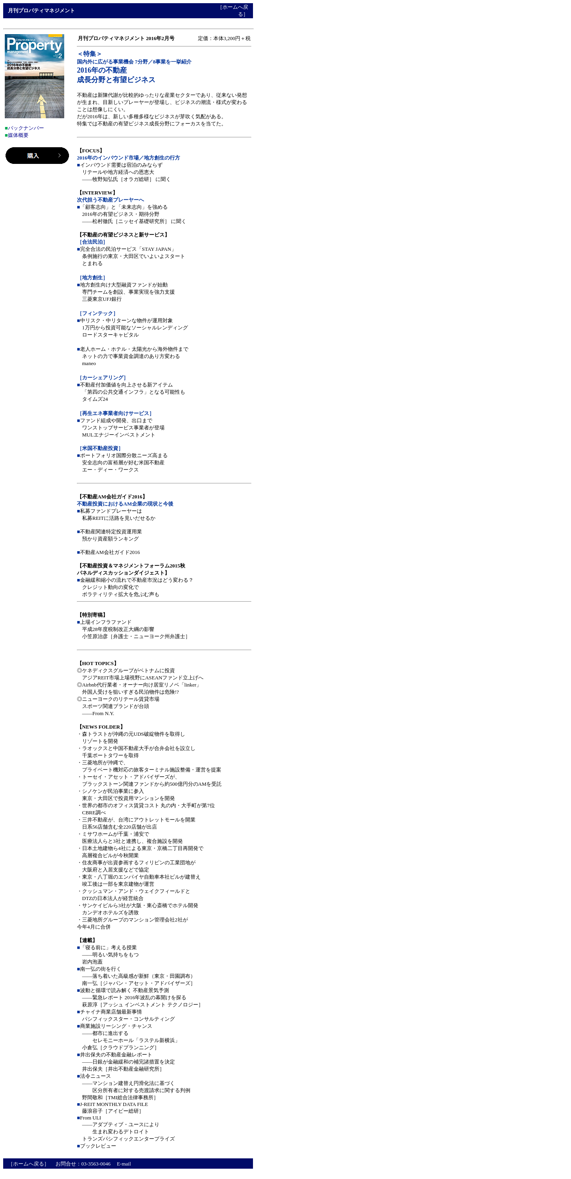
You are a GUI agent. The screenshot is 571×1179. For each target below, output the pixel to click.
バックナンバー (26, 128)
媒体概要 (18, 135)
